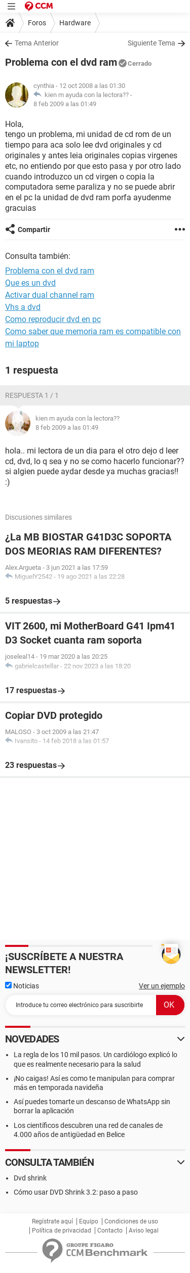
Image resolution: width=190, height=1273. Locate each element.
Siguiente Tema (151, 43)
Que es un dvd (30, 283)
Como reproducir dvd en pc (53, 319)
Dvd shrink (30, 1178)
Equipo (88, 1221)
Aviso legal (144, 1230)
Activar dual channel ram (49, 295)
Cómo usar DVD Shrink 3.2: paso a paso (76, 1192)
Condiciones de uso (131, 1221)
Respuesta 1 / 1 (32, 395)
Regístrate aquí (52, 1221)
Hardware (75, 23)
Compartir (34, 229)
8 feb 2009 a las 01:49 (64, 104)
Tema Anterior (37, 43)
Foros (37, 23)
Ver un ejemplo (162, 986)
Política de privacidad (61, 1230)
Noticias (22, 986)
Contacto (110, 1230)
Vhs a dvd (23, 307)
